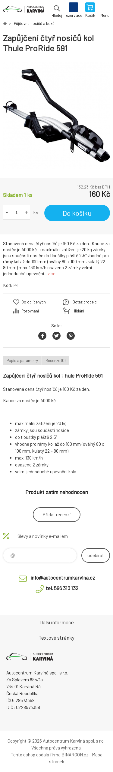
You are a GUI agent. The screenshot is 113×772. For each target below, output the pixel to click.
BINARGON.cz (74, 754)
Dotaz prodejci (85, 302)
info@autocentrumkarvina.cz (62, 577)
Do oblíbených (33, 302)
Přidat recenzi (56, 514)
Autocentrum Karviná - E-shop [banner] (23, 10)
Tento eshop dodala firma (36, 754)
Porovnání (30, 311)
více (51, 273)
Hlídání (78, 311)
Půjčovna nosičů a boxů (34, 23)
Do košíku (77, 213)
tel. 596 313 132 (62, 588)
